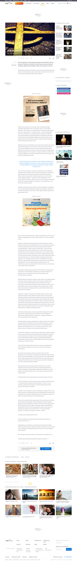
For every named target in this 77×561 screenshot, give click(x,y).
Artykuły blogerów (20, 550)
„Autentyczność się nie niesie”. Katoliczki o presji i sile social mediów (59, 56)
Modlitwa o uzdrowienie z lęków (12, 501)
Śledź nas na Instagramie (63, 93)
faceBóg (25, 0)
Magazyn (10, 0)
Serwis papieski (19, 548)
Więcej (52, 3)
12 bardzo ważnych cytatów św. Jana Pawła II (63, 517)
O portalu (6, 559)
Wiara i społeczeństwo (14, 53)
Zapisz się (69, 549)
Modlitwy (37, 551)
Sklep (29, 0)
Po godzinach (37, 540)
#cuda (22, 457)
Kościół (18, 544)
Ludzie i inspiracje (48, 550)
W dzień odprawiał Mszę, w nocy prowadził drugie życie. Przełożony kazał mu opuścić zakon (59, 36)
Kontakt (21, 559)
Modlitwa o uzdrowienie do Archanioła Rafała (30, 502)
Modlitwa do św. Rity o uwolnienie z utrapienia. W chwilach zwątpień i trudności (63, 502)
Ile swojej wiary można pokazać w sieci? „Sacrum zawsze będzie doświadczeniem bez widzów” (30, 476)
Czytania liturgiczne (39, 548)
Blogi (21, 0)
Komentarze (36, 3)
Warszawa (60, 3)
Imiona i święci (28, 551)
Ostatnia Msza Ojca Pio (61, 176)
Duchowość (28, 548)
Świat (18, 540)
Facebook (67, 0)
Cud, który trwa (59, 161)
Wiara (42, 3)
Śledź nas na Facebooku (63, 88)
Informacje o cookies (34, 559)
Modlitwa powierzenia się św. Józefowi (13, 516)
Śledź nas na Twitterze (63, 91)
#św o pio (27, 457)
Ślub (17, 551)
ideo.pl (71, 559)
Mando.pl (24, 557)
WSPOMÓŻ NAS (68, 556)
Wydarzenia (29, 3)
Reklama (28, 559)
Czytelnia (28, 544)
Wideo (47, 3)
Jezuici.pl (7, 557)
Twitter (69, 0)
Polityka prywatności (16, 559)
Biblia (6, 0)
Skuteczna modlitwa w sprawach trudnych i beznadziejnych (59, 27)
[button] (67, 3)
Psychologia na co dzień (40, 550)
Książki (57, 177)
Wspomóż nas (46, 448)
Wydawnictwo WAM (16, 557)
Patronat (39, 559)
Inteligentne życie (46, 541)
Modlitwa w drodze (16, 0)
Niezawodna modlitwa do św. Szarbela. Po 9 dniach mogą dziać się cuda (59, 42)
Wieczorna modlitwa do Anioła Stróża (47, 501)
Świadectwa (28, 550)
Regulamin (10, 559)
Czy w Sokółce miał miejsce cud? (29, 516)
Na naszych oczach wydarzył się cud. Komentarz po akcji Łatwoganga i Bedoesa (46, 476)
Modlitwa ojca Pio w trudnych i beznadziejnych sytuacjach (59, 49)
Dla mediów (25, 559)
